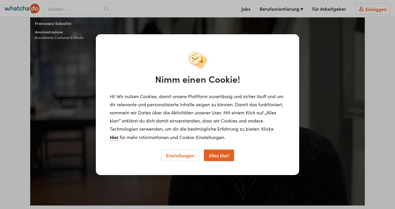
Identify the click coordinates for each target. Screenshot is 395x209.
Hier (114, 137)
